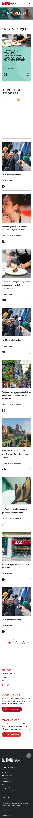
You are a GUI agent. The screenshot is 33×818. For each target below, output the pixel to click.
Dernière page (16, 646)
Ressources (4, 778)
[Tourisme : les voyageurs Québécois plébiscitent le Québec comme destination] (16, 387)
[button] (29, 3)
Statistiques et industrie (7, 791)
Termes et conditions (7, 813)
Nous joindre (5, 681)
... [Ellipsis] (20, 643)
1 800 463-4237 (6, 678)
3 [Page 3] (16, 643)
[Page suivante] (27, 643)
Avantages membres (6, 788)
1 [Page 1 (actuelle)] (9, 643)
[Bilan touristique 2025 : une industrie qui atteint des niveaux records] (16, 445)
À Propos (4, 772)
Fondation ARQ (6, 797)
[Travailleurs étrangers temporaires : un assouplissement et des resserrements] (16, 276)
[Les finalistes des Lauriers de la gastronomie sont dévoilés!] (16, 502)
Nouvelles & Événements (8, 775)
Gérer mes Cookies (6, 816)
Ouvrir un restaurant (7, 781)
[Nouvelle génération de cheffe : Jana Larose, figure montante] (16, 220)
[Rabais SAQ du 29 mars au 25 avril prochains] (16, 558)
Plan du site (4, 810)
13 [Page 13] (23, 643)
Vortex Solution (16, 805)
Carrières (4, 794)
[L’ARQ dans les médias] (16, 166)
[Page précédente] (5, 643)
